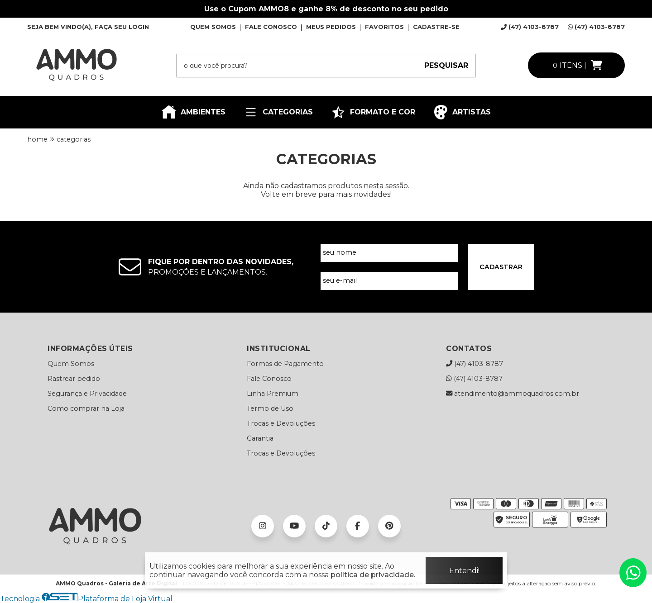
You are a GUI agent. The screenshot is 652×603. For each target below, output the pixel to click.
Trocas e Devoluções (281, 423)
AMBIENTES (193, 112)
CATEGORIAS (278, 112)
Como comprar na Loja (86, 408)
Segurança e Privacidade (87, 393)
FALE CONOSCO (271, 26)
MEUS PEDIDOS (331, 26)
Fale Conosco (269, 379)
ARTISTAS (462, 112)
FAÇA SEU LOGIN (122, 26)
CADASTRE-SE (436, 26)
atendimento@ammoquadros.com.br (512, 393)
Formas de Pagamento (285, 364)
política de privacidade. (373, 574)
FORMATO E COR (373, 112)
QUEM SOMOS (213, 26)
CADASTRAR (501, 267)
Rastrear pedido (74, 379)
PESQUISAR (446, 65)
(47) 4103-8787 (530, 26)
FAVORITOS (384, 26)
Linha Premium (272, 393)
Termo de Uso (270, 408)
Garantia (260, 438)
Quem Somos (71, 364)
